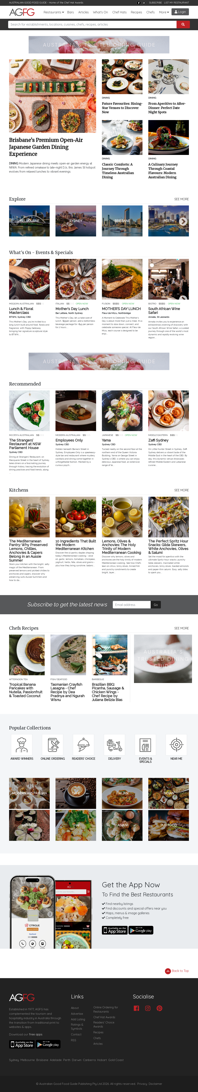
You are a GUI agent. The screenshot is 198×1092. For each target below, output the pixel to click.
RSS (73, 1040)
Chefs (150, 12)
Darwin (76, 1060)
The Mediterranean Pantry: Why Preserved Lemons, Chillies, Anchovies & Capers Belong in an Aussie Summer (28, 550)
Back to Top (177, 971)
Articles (83, 12)
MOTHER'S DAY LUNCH (121, 309)
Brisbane (42, 1060)
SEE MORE (181, 199)
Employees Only (69, 440)
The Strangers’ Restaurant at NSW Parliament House (25, 444)
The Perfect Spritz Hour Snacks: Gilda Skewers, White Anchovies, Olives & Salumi (168, 547)
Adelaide (56, 1060)
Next (183, 222)
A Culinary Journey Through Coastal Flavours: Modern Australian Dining (163, 170)
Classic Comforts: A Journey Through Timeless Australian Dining (118, 170)
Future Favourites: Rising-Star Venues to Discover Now (122, 108)
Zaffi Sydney (158, 440)
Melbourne (27, 1060)
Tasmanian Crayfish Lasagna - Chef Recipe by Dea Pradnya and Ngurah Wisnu (67, 692)
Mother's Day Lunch (72, 309)
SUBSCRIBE (155, 2)
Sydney (14, 1060)
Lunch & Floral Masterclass (21, 311)
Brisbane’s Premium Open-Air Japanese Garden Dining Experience (46, 147)
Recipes (136, 12)
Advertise (77, 1014)
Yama (106, 440)
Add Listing (78, 1019)
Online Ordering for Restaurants (105, 1009)
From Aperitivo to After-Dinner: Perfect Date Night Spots (167, 108)
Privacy (142, 1084)
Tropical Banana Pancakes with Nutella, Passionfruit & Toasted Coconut (25, 690)
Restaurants (52, 12)
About (75, 1008)
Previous (15, 222)
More (162, 12)
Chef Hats (119, 12)
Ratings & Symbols (77, 1027)
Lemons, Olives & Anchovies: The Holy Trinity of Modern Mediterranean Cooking (121, 547)
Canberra (89, 1060)
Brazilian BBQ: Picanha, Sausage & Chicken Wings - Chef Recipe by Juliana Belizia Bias (108, 692)
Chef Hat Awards (73, 2)
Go (156, 605)
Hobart (102, 1060)
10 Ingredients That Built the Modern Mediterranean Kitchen (75, 545)
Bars (70, 12)
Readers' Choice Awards (103, 1024)
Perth (66, 1060)
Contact (76, 1034)
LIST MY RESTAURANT (176, 2)
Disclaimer (155, 1084)
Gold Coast (116, 1060)
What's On (100, 12)
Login (180, 12)
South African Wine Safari (164, 311)
